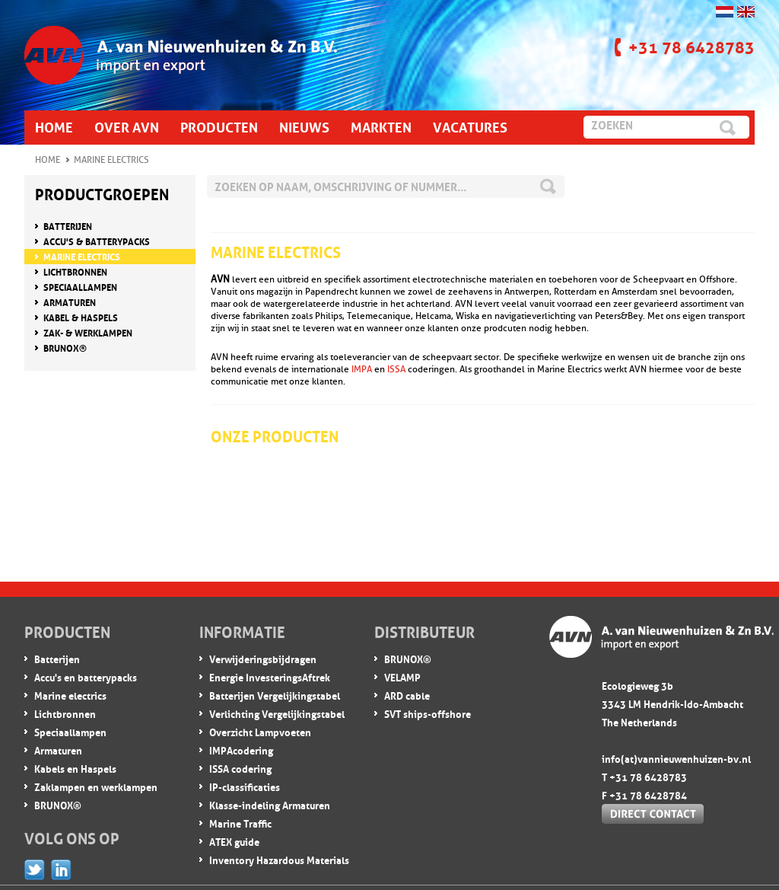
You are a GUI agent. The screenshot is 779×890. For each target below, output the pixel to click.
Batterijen (57, 658)
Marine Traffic (240, 823)
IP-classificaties (244, 786)
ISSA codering (240, 768)
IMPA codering (241, 750)
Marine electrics (70, 695)
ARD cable (407, 695)
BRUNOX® (57, 804)
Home (47, 160)
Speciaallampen (70, 731)
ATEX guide (234, 841)
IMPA (361, 369)
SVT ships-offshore (427, 713)
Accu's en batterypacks (85, 676)
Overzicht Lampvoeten (260, 731)
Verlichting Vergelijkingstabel (277, 713)
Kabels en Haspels (75, 768)
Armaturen (58, 750)
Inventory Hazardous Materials (279, 859)
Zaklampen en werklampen (95, 786)
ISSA (396, 369)
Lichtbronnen (65, 713)
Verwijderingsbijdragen (262, 658)
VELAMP (402, 676)
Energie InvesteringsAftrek (269, 676)
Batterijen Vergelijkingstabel (274, 695)
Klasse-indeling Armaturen (269, 804)
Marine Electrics (111, 160)
